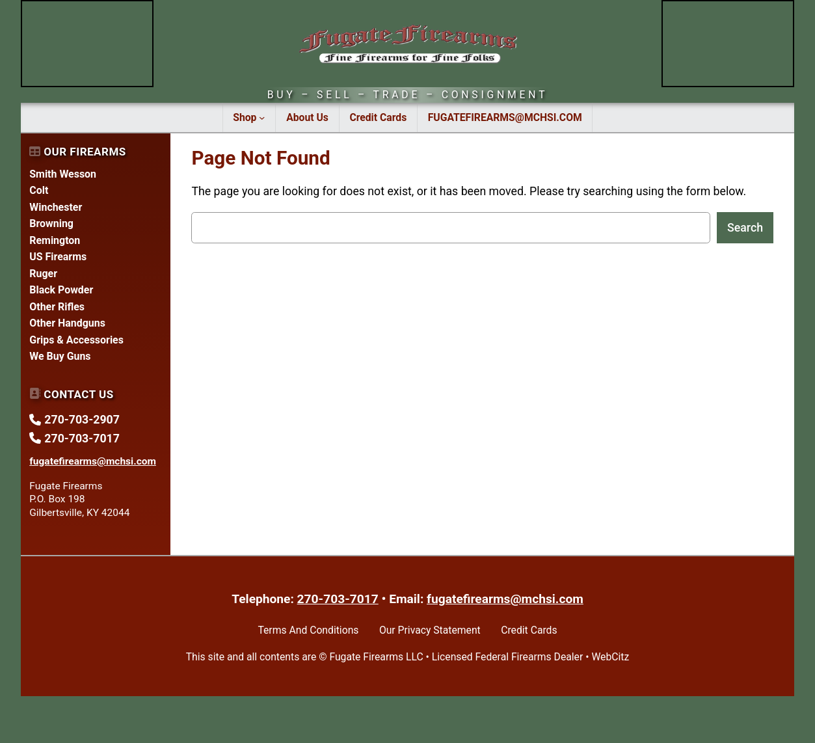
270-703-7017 (338, 598)
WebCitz (610, 657)
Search (745, 227)
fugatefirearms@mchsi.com (505, 598)
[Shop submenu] (262, 117)
